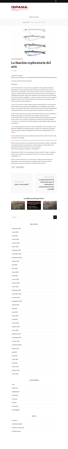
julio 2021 (14, 352)
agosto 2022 (15, 305)
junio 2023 (15, 268)
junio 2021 (14, 356)
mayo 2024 (15, 232)
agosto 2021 (15, 348)
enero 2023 (15, 287)
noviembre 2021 (16, 337)
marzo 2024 (15, 239)
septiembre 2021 (17, 345)
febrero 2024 (16, 243)
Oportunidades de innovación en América (49, 206)
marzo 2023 (15, 279)
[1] (28, 97)
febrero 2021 (15, 370)
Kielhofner (14, 128)
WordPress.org (16, 431)
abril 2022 (15, 319)
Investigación (18, 59)
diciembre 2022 (16, 290)
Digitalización (16, 392)
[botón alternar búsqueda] (55, 1)
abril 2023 (15, 276)
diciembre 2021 (16, 334)
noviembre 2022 (16, 294)
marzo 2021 (15, 366)
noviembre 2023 (16, 254)
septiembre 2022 (17, 301)
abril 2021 (14, 363)
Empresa (52, 203)
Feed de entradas (17, 424)
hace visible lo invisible (21, 97)
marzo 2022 (15, 323)
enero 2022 (15, 330)
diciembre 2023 (16, 250)
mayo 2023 (15, 272)
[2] (21, 128)
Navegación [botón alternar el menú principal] (34, 17)
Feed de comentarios (18, 427)
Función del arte (19, 167)
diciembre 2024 (16, 228)
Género (14, 402)
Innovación (15, 406)
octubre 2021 (15, 341)
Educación (15, 395)
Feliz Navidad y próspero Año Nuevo (33, 207)
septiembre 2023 (17, 257)
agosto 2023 (15, 261)
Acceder (14, 420)
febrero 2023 (16, 283)
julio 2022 (14, 308)
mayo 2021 (15, 359)
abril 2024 (15, 236)
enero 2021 (15, 374)
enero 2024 (15, 246)
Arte (12, 59)
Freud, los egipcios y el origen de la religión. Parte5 (17, 206)
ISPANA (14, 70)
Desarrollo (47, 203)
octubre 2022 (16, 297)
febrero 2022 (16, 327)
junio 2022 (15, 312)
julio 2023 (14, 265)
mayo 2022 (15, 316)
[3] (12, 159)
